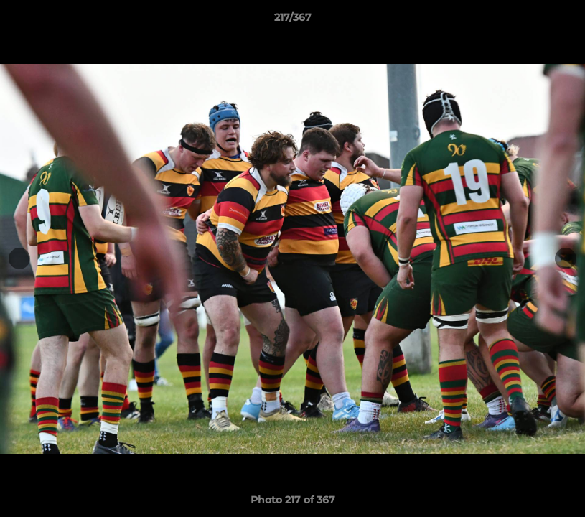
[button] (559, 20)
